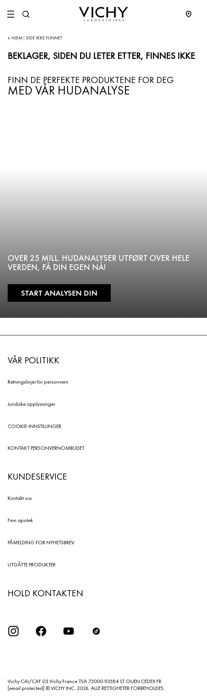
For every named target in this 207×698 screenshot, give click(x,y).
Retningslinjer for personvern (38, 381)
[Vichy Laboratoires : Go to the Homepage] (103, 14)
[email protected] (26, 688)
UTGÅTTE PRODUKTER (32, 564)
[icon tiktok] (96, 631)
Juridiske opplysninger (31, 403)
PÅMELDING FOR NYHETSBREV (41, 542)
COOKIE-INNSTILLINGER (34, 426)
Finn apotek (20, 520)
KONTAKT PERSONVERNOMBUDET (46, 447)
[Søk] (25, 14)
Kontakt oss (20, 498)
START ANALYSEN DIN (59, 293)
